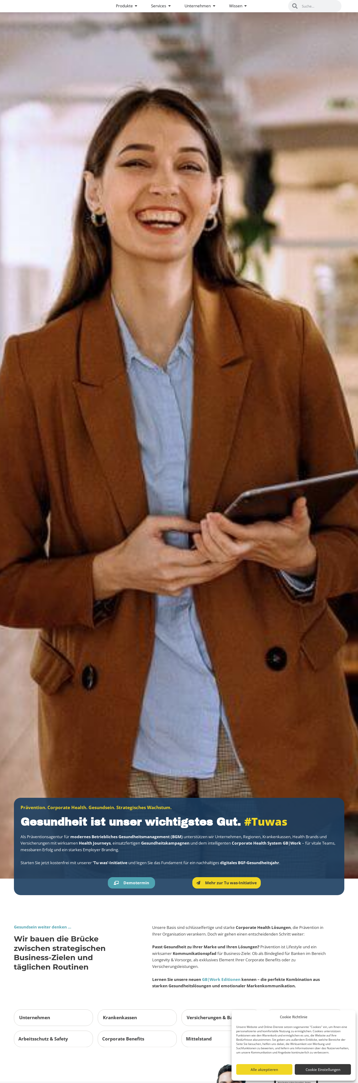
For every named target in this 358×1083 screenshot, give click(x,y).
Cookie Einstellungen (323, 1069)
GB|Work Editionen (221, 1030)
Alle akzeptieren (264, 1069)
